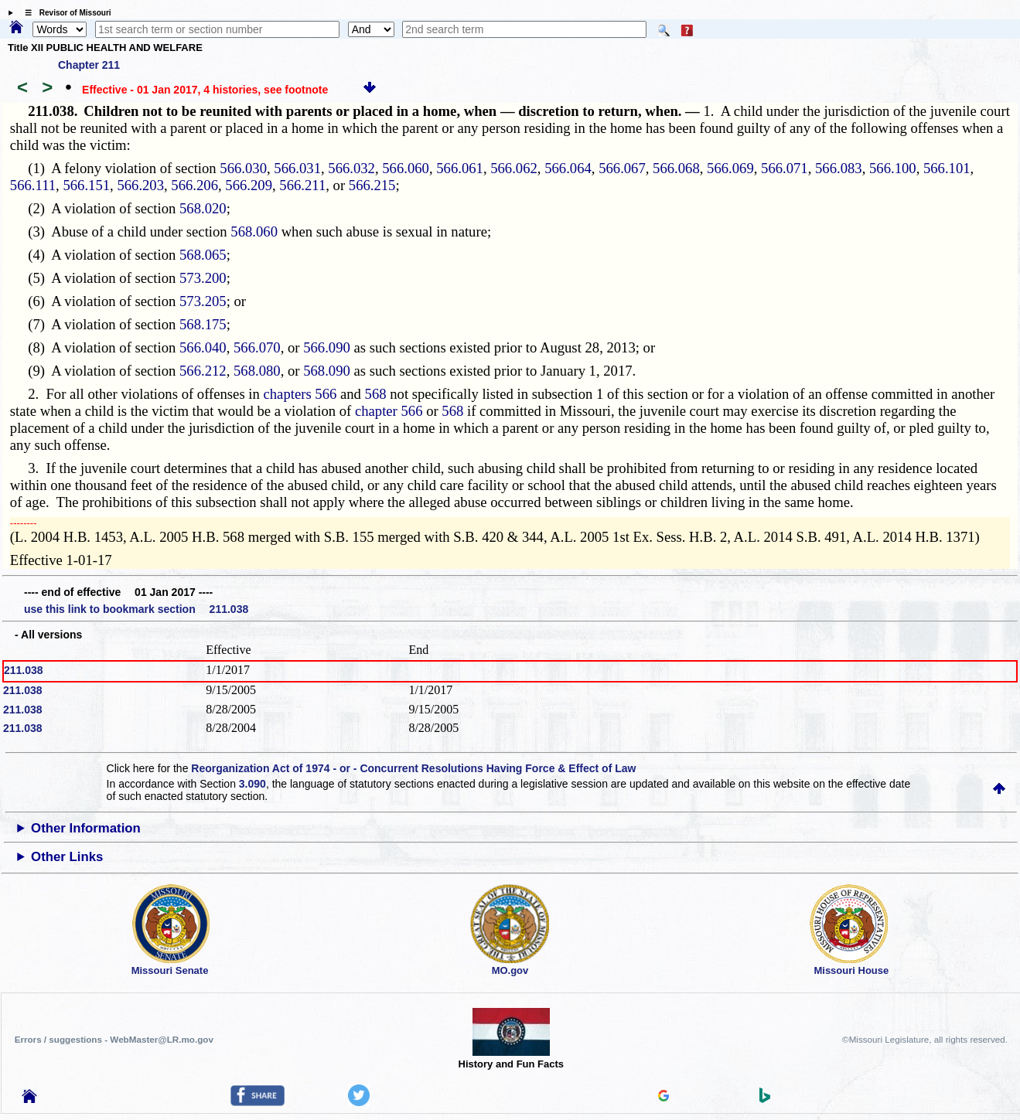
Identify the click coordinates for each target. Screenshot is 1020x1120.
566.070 (257, 347)
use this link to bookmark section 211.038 (136, 609)
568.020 (203, 208)
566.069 (730, 168)
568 (376, 394)
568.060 (254, 231)
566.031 (297, 168)
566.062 (513, 168)
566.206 (194, 185)
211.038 (23, 670)
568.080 (257, 371)
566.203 (140, 185)
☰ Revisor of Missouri (64, 13)
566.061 (459, 168)
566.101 (947, 168)
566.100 (892, 168)
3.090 (252, 784)
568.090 (326, 371)
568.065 (203, 255)
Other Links (67, 856)
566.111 (33, 185)
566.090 (326, 347)
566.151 (86, 185)
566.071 (784, 168)
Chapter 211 (89, 65)
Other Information (86, 828)
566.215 (372, 185)
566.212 (203, 371)
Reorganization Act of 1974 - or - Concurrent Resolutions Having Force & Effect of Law (413, 768)
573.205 (203, 301)
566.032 (351, 168)
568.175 (203, 324)
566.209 (248, 185)
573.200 (203, 278)
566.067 (622, 168)
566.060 (405, 168)
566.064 (568, 168)
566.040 (203, 347)
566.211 (302, 185)
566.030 (243, 168)
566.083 (838, 168)
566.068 (676, 168)
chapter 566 (389, 411)
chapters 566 (300, 394)
